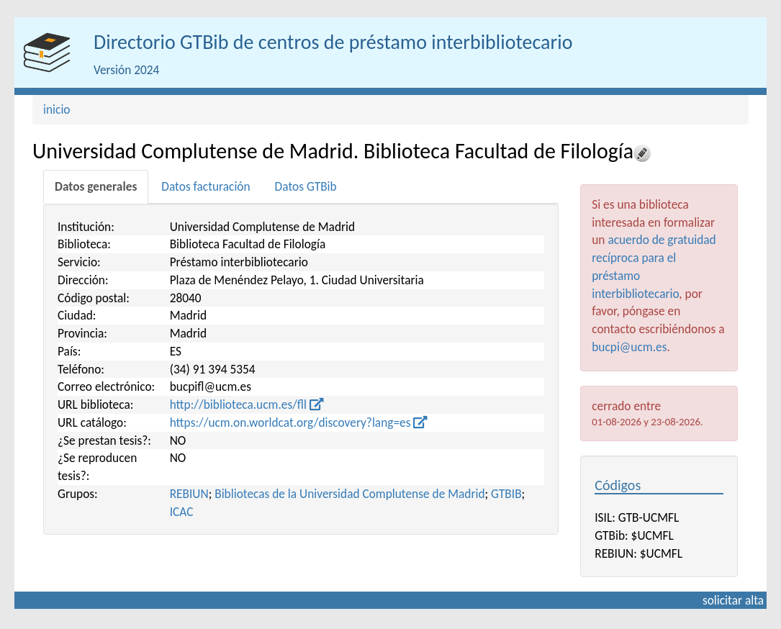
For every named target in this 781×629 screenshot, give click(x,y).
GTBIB (506, 494)
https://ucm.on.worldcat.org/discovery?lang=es (299, 422)
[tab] (95, 187)
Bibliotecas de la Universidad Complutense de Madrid (349, 494)
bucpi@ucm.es (629, 347)
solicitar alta (733, 600)
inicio (57, 109)
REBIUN (189, 494)
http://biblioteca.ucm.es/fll (247, 404)
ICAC (182, 512)
